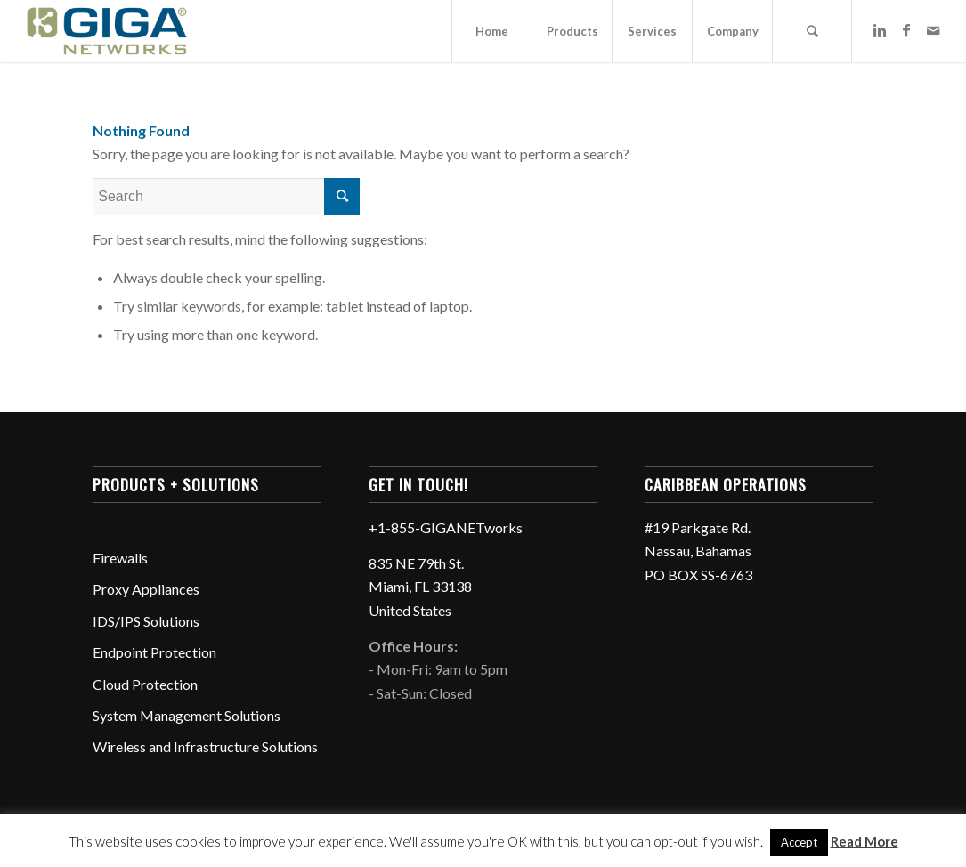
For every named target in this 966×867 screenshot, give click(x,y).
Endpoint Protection (154, 652)
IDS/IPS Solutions (146, 620)
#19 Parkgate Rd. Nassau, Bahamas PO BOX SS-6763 (698, 551)
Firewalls (120, 557)
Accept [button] (799, 842)
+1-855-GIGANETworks (446, 527)
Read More (864, 841)
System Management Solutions (186, 715)
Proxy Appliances (146, 588)
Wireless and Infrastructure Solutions (205, 746)
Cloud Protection (145, 684)
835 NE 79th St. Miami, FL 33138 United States (420, 587)
